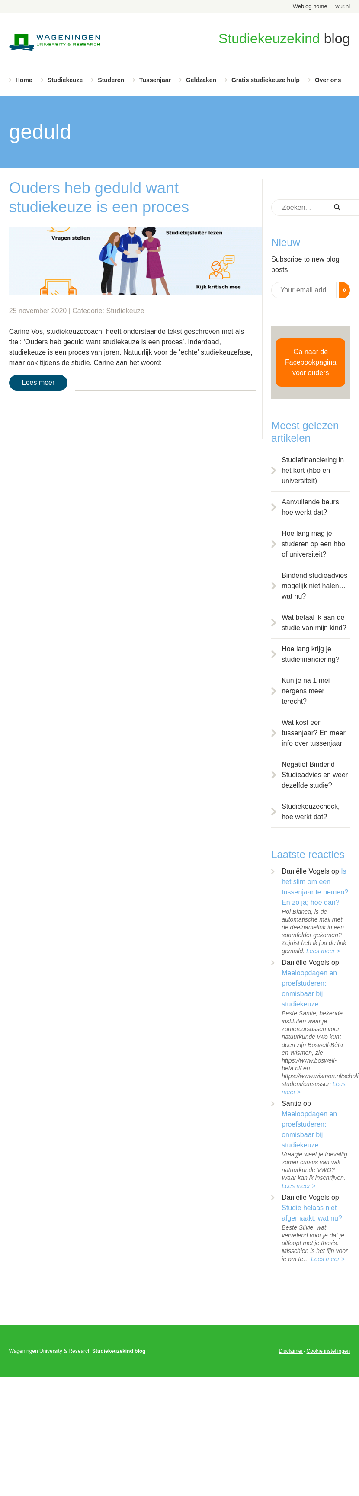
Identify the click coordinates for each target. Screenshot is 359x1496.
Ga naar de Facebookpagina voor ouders (310, 362)
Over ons (328, 80)
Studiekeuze (65, 80)
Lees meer (38, 382)
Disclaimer (291, 1351)
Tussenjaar (155, 80)
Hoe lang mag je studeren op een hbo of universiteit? (313, 544)
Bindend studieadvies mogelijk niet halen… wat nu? (314, 586)
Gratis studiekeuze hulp (265, 80)
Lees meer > (323, 951)
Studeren (111, 80)
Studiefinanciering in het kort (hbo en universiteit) (313, 470)
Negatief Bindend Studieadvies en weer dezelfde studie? (315, 775)
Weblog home (310, 6)
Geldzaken (201, 80)
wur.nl (342, 6)
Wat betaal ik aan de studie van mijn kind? (314, 622)
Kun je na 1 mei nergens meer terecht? (306, 691)
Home (24, 80)
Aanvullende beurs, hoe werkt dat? (311, 507)
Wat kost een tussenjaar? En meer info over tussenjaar (314, 733)
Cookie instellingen (328, 1351)
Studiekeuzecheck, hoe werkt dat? (311, 811)
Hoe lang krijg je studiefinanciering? (310, 654)
